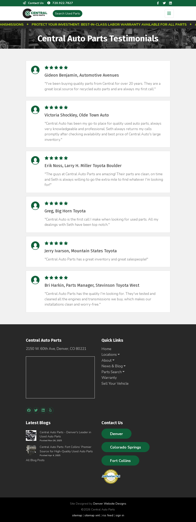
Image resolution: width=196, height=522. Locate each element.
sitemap (77, 515)
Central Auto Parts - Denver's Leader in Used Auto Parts (65, 434)
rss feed (107, 515)
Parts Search (111, 372)
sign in (120, 515)
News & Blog (112, 366)
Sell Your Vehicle (115, 383)
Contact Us (32, 3)
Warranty (109, 377)
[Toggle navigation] (169, 13)
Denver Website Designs (109, 504)
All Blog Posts (35, 460)
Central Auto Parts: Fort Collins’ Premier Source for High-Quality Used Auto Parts (66, 449)
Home (106, 349)
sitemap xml (92, 515)
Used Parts (67, 14)
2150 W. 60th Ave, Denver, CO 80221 (56, 348)
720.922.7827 (60, 3)
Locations (109, 354)
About (106, 360)
